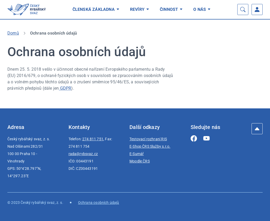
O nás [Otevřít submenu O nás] (202, 9)
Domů (13, 33)
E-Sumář (136, 154)
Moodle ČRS (139, 161)
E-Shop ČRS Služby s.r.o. (149, 146)
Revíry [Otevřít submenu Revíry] (140, 9)
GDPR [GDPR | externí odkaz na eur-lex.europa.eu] (65, 88)
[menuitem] (97, 9)
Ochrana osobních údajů (98, 202)
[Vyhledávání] (242, 9)
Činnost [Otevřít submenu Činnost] (172, 9)
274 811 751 (92, 139)
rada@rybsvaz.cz (83, 154)
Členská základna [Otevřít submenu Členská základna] (97, 9)
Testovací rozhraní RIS (148, 139)
